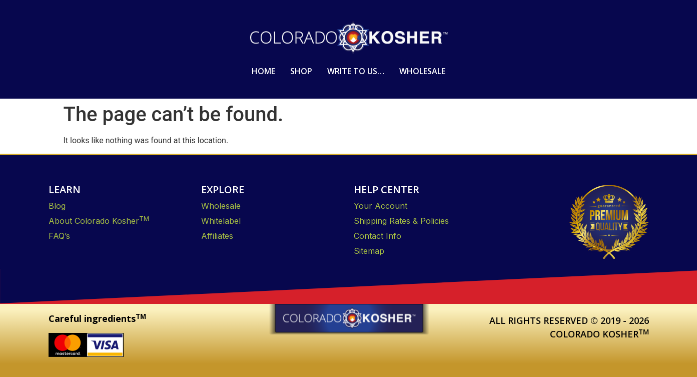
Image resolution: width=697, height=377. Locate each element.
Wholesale (422, 71)
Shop (301, 71)
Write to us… (355, 71)
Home (263, 71)
